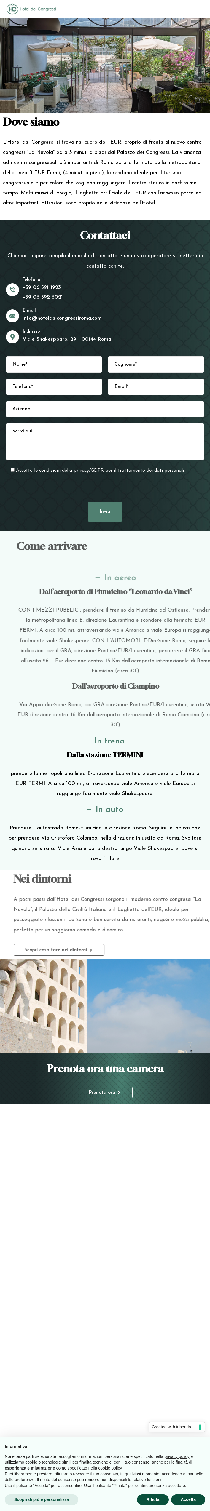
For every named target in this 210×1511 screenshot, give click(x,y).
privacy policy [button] (177, 1456)
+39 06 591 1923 (42, 287)
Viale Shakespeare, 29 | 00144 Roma (67, 339)
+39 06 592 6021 (43, 297)
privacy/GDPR (89, 470)
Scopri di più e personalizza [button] (41, 1499)
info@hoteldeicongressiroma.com (62, 318)
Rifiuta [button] (153, 1499)
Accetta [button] (188, 1499)
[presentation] (105, 486)
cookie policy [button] (110, 1468)
